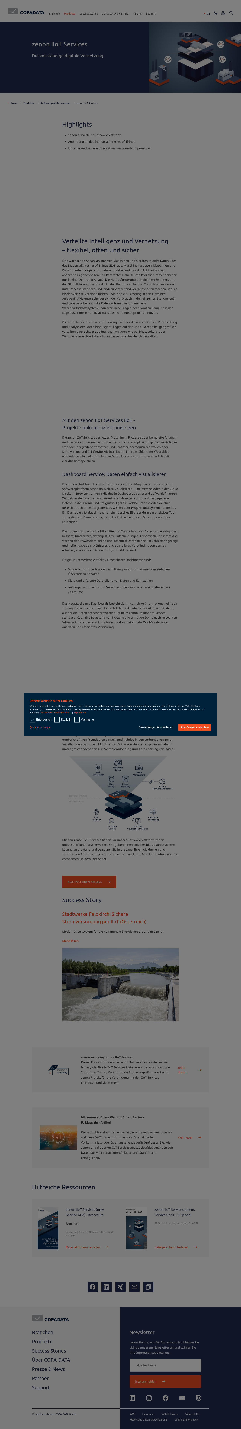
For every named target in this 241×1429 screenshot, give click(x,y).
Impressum (80, 712)
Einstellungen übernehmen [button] (155, 727)
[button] (41, 727)
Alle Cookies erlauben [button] (195, 727)
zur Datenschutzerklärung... (56, 712)
